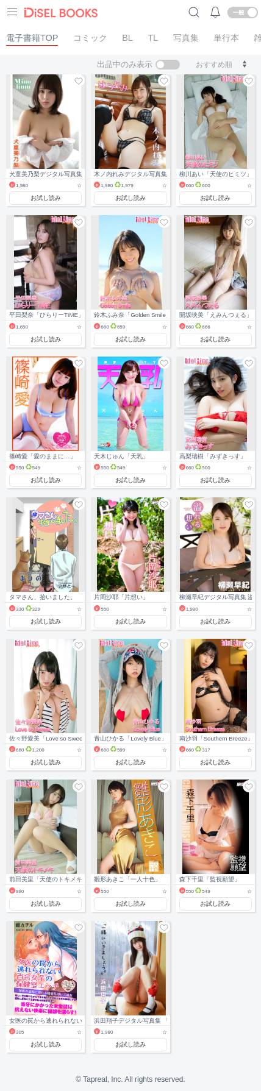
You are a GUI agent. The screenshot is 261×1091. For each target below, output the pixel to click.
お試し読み (45, 197)
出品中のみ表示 (124, 64)
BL (127, 38)
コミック (90, 38)
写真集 (186, 38)
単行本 (226, 38)
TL (153, 38)
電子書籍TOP (32, 38)
